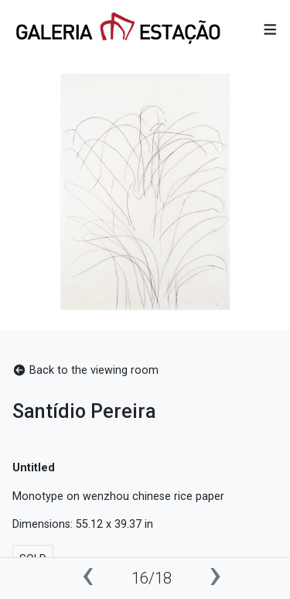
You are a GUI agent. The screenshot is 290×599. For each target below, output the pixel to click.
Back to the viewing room (85, 370)
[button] (270, 29)
